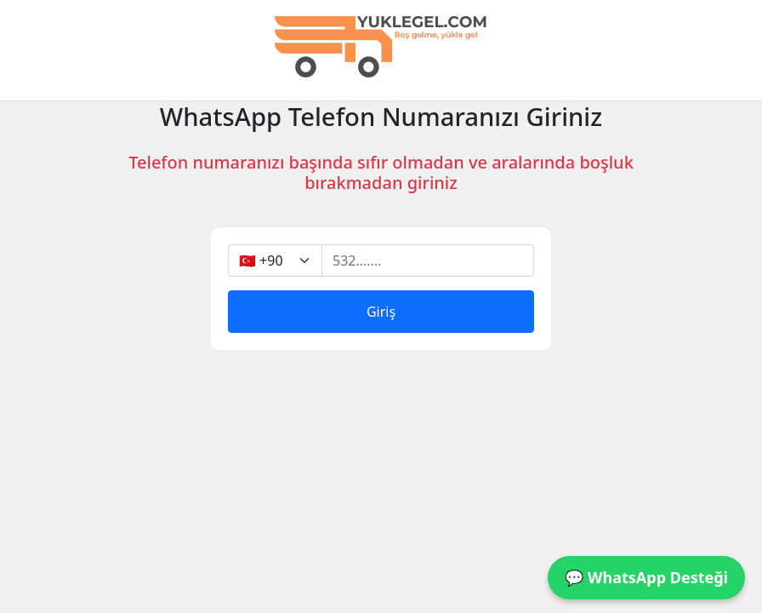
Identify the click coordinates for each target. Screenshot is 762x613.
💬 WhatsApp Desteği (646, 577)
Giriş (381, 311)
